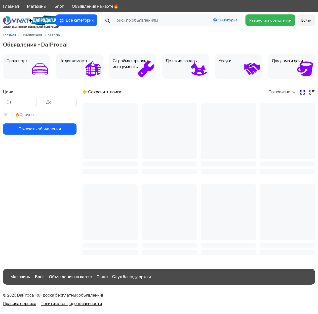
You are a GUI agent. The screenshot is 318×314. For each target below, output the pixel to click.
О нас (102, 276)
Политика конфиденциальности (71, 303)
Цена (8, 92)
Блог (59, 6)
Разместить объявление (270, 20)
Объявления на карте (70, 276)
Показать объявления (40, 129)
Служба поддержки (131, 276)
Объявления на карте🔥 (95, 6)
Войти (306, 20)
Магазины (36, 6)
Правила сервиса (19, 303)
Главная (11, 6)
